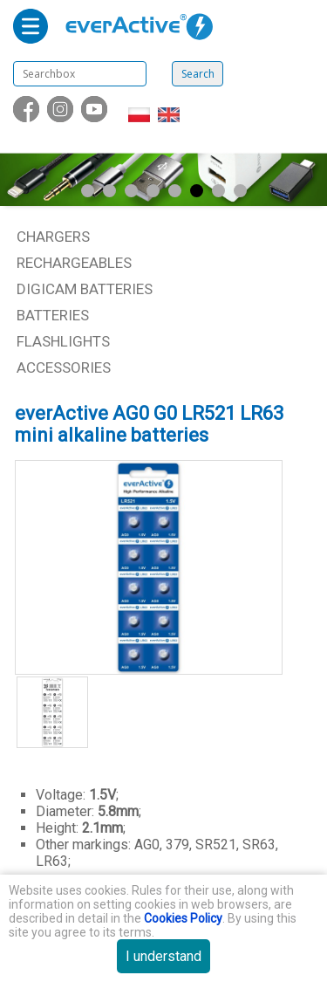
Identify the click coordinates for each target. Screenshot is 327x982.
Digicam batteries (85, 289)
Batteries (53, 315)
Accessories (64, 367)
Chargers (53, 236)
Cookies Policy (183, 918)
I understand (163, 956)
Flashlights (63, 341)
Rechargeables (74, 262)
